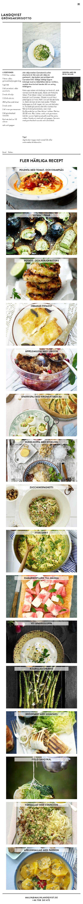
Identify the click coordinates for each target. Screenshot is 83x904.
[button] (78, 4)
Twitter (10, 152)
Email (5, 152)
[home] (10, 15)
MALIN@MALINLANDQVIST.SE (41, 897)
